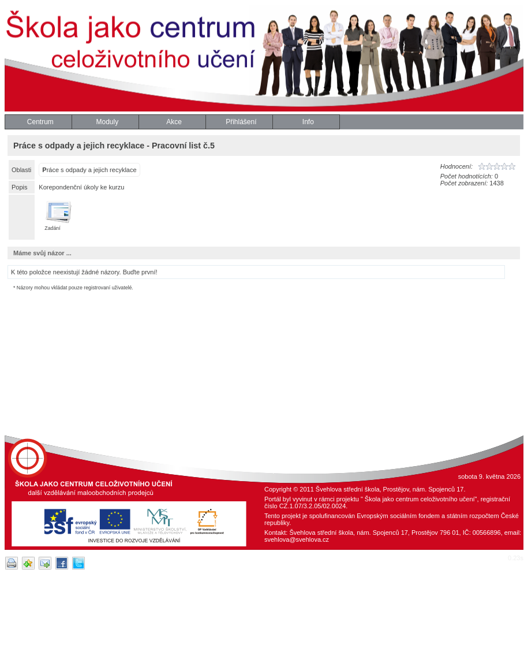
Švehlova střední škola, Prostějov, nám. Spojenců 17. (391, 489)
